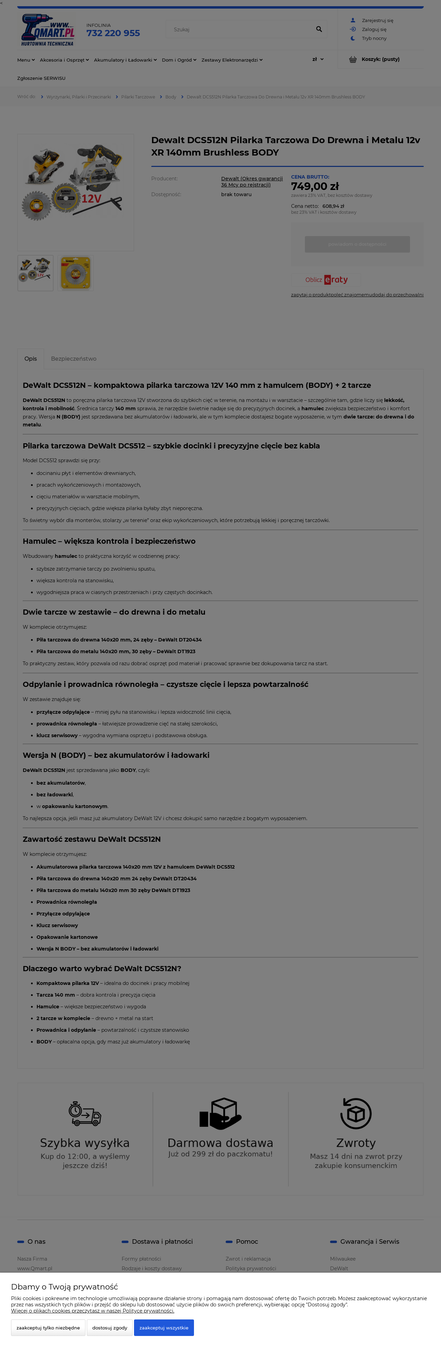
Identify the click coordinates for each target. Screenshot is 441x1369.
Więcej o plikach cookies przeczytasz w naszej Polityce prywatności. (92, 1311)
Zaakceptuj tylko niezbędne (48, 1327)
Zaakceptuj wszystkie (164, 1327)
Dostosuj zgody (109, 1327)
